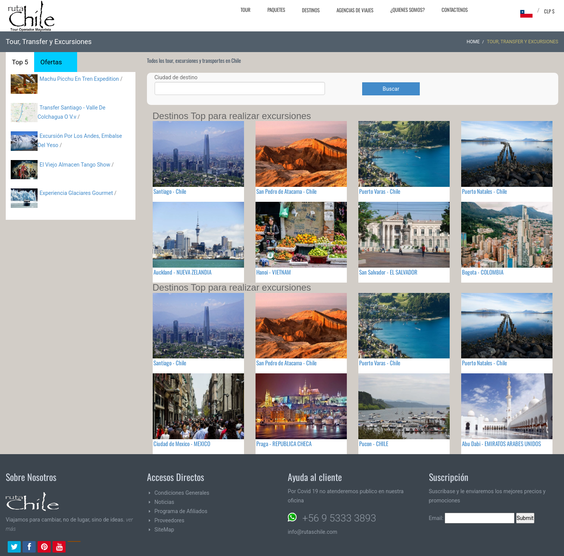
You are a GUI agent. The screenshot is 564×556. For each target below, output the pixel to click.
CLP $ (549, 11)
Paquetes (276, 9)
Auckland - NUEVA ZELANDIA (182, 272)
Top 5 (20, 62)
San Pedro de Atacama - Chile (286, 191)
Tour (246, 9)
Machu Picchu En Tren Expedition (79, 79)
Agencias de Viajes (354, 10)
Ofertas (51, 62)
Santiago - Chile (169, 191)
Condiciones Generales (182, 493)
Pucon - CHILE (373, 443)
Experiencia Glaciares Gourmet (77, 193)
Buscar (391, 89)
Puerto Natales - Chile (484, 191)
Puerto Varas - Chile (379, 191)
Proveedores (170, 520)
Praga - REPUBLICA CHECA (284, 443)
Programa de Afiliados (181, 511)
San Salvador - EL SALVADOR (388, 272)
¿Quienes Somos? (407, 9)
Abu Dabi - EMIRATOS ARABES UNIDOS (501, 443)
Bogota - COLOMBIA (482, 272)
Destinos (311, 10)
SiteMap (164, 530)
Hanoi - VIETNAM (273, 272)
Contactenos (455, 9)
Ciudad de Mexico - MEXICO (181, 443)
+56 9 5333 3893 (339, 518)
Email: (472, 518)
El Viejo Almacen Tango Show (75, 165)
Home (473, 41)
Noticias (165, 502)
